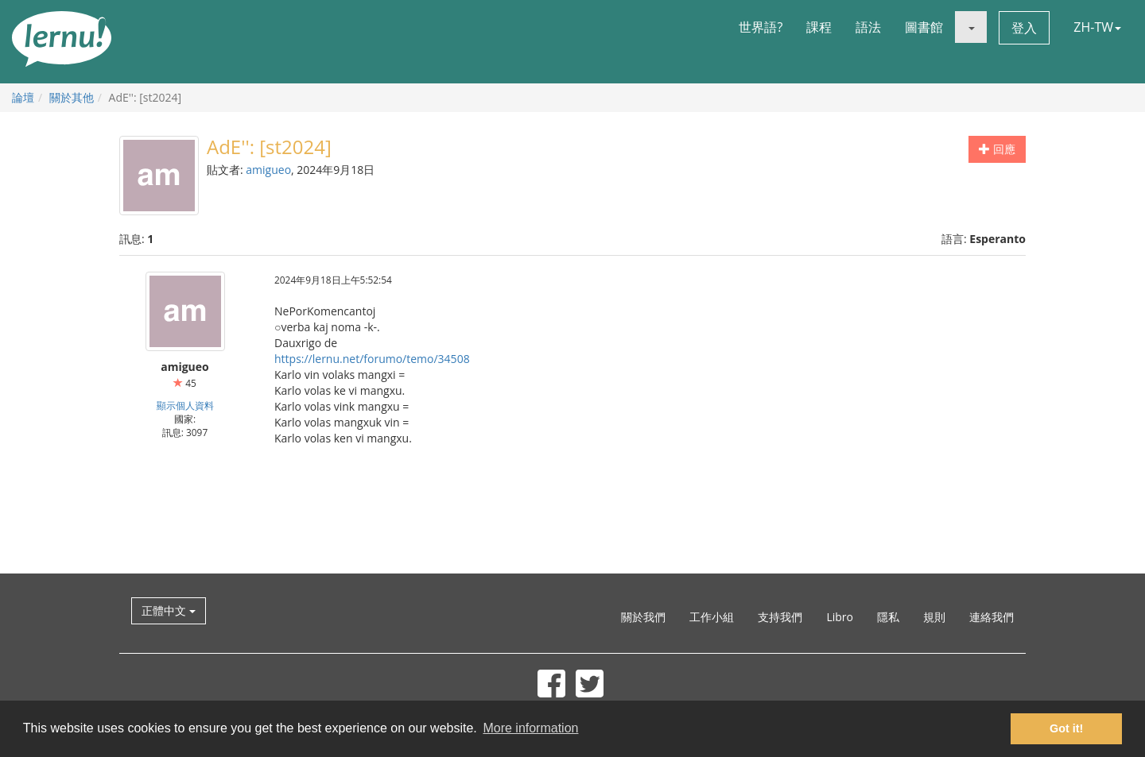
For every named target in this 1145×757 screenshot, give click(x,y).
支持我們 (780, 616)
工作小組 (711, 616)
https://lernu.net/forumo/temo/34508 (372, 358)
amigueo (268, 169)
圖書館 (924, 27)
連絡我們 (991, 616)
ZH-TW (1097, 27)
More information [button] (530, 728)
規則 (934, 616)
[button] (971, 27)
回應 (997, 148)
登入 (1024, 28)
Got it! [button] (1066, 728)
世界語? (760, 27)
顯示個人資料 (185, 405)
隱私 (888, 616)
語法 (868, 27)
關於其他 (71, 97)
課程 (819, 27)
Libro (839, 616)
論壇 (23, 97)
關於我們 (643, 616)
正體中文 (169, 610)
